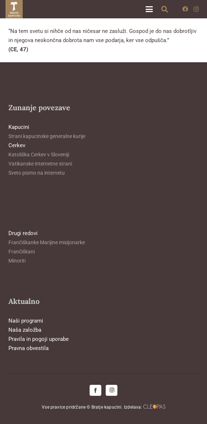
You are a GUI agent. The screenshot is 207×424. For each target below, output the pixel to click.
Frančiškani (21, 251)
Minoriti (17, 261)
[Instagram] (196, 9)
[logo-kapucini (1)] (14, 9)
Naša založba (24, 330)
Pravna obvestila (28, 348)
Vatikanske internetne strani (40, 164)
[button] (149, 9)
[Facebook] (185, 9)
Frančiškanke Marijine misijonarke (46, 242)
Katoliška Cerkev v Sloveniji (38, 154)
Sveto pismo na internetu (36, 173)
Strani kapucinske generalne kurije (46, 136)
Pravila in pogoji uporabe (38, 339)
